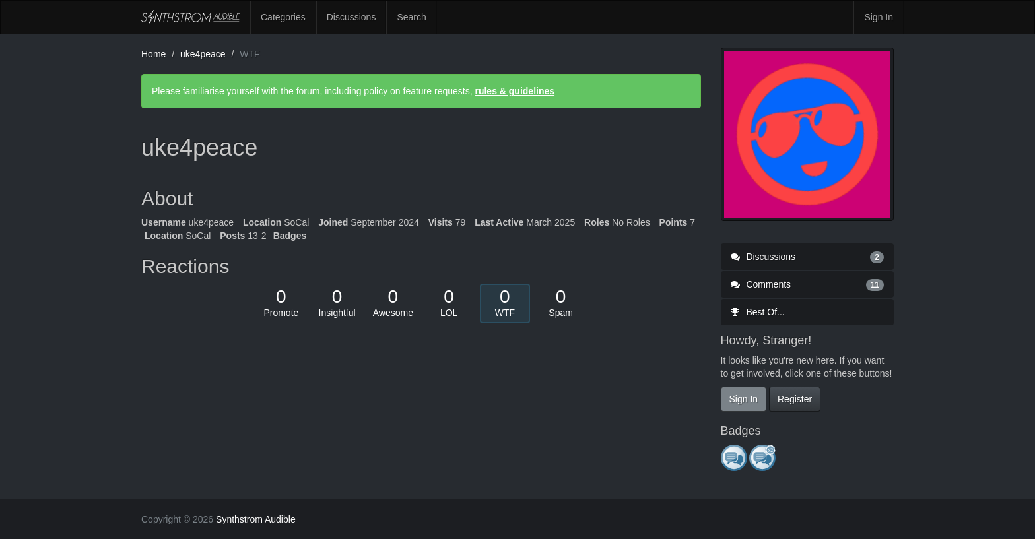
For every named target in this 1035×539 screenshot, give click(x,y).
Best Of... (758, 312)
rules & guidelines (514, 91)
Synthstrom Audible (190, 17)
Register (795, 399)
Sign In (878, 17)
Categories (283, 17)
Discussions (351, 17)
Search (411, 17)
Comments (808, 284)
